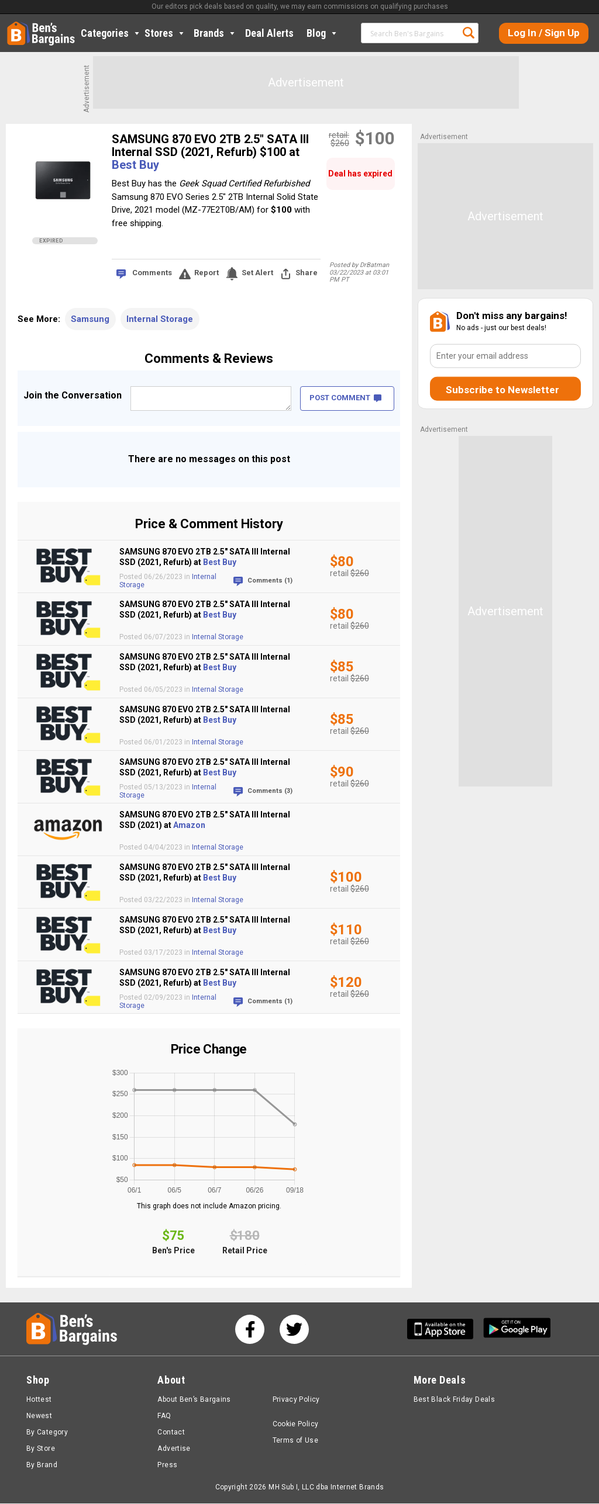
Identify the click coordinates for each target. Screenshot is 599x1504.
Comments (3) (269, 791)
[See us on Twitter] (294, 1329)
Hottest (39, 1400)
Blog (323, 33)
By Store (40, 1449)
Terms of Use (295, 1441)
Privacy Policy (296, 1400)
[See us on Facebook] (249, 1329)
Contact (171, 1433)
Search (468, 33)
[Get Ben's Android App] (517, 1329)
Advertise (173, 1449)
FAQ (164, 1416)
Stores (165, 33)
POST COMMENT (345, 397)
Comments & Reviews (208, 358)
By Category (47, 1433)
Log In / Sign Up (544, 33)
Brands (215, 33)
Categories (111, 33)
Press (167, 1465)
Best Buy (135, 165)
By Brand (41, 1465)
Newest (39, 1416)
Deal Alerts (269, 33)
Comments (152, 272)
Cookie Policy (296, 1424)
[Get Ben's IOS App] (444, 1329)
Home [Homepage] (16, 26)
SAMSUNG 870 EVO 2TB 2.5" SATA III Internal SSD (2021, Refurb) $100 (210, 145)
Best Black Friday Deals (454, 1400)
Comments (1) (269, 580)
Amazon (189, 825)
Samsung (90, 319)
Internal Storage (159, 319)
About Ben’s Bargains (193, 1400)
